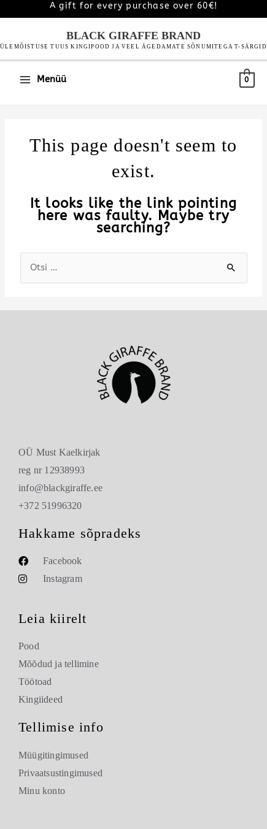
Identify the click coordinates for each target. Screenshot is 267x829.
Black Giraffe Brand (133, 35)
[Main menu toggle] (42, 80)
